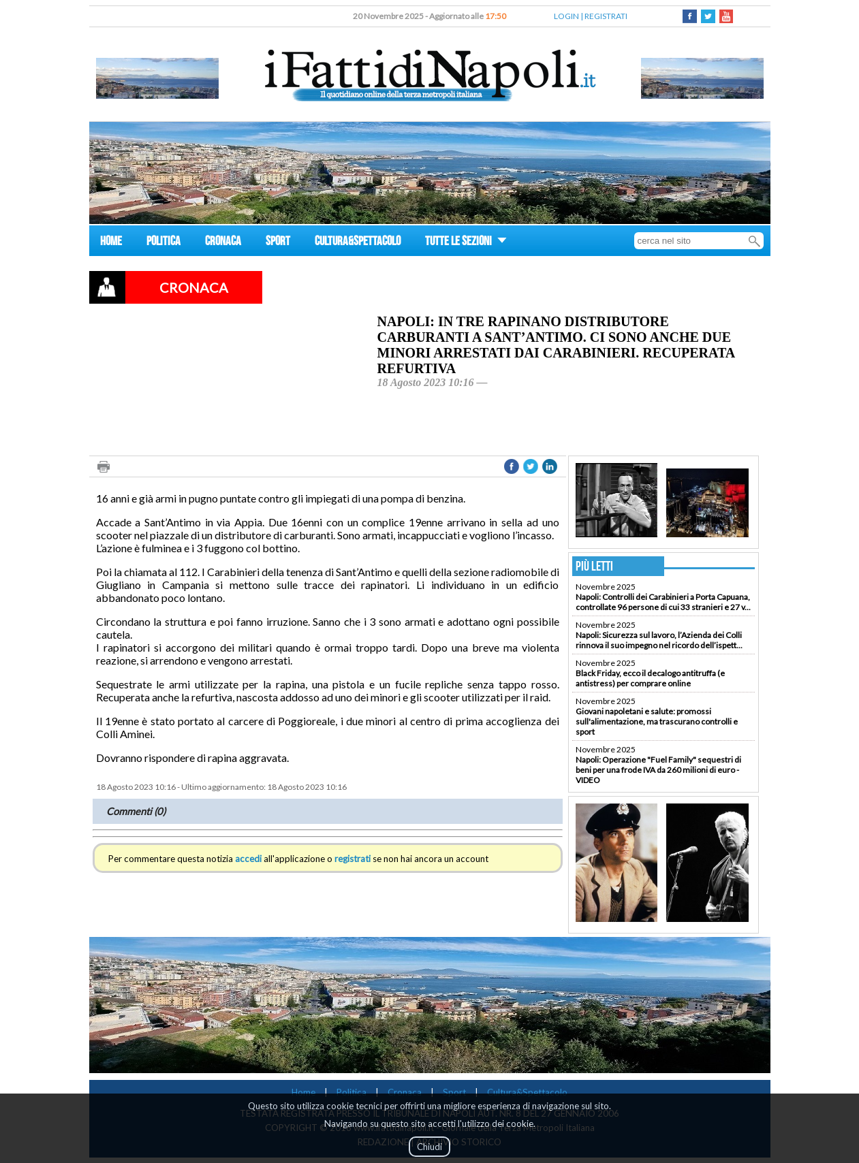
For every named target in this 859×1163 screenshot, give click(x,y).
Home (303, 1092)
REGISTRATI (605, 16)
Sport (454, 1092)
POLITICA (163, 242)
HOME (111, 242)
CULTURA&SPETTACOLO (358, 242)
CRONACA (223, 242)
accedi (248, 858)
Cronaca (405, 1092)
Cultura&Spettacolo (527, 1092)
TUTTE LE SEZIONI (466, 242)
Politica (351, 1092)
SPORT (278, 242)
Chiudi (429, 1146)
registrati (352, 858)
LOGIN (566, 16)
